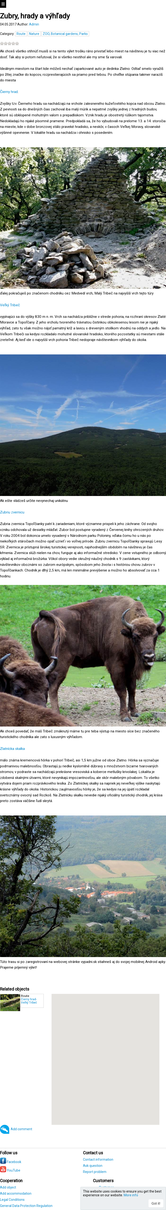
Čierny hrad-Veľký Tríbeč (29, 1001)
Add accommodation (15, 1193)
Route (21, 34)
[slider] (9, 43)
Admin (34, 24)
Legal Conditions (12, 1200)
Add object (8, 1187)
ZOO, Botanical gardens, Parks (65, 34)
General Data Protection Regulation (26, 1206)
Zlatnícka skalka (12, 749)
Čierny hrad (9, 92)
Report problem (94, 1172)
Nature (34, 34)
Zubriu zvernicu (12, 512)
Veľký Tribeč (10, 305)
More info (131, 1195)
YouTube (10, 1170)
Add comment (21, 1129)
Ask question (92, 1166)
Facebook (10, 1162)
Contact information (98, 1159)
